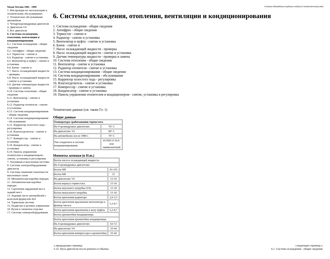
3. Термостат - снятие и (69, 34)
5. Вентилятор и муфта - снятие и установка (84, 41)
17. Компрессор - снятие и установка (79, 87)
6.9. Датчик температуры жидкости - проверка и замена (28, 86)
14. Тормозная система (20, 202)
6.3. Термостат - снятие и (22, 54)
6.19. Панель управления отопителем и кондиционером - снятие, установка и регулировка (26, 155)
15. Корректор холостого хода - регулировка (84, 79)
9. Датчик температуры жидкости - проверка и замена (91, 56)
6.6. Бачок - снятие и (19, 67)
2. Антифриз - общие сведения (75, 30)
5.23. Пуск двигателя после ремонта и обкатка (81, 248)
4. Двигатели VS (17, 27)
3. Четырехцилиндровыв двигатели (28, 23)
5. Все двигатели (17, 30)
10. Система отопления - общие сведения (82, 60)
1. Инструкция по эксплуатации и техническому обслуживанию (27, 12)
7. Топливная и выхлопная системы (28, 161)
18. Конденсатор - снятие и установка (80, 90)
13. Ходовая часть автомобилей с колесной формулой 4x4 (26, 197)
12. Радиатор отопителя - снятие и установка (85, 68)
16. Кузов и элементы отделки (25, 209)
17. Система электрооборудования (27, 212)
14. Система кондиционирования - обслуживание (88, 75)
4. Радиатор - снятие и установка (76, 37)
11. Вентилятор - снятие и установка (79, 64)
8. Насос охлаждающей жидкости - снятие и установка (92, 53)
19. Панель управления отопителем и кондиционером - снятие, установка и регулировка (116, 94)
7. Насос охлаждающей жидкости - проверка (85, 49)
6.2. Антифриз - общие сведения (26, 50)
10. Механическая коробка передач (28, 178)
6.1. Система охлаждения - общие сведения (297, 248)
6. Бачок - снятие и (66, 45)
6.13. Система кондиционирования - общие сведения (27, 113)
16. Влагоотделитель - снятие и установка (83, 83)
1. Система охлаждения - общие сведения (82, 26)
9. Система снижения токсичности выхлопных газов (27, 173)
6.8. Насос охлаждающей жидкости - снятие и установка (28, 79)
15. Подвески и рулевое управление (28, 205)
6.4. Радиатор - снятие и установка (27, 57)
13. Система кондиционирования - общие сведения (89, 71)
